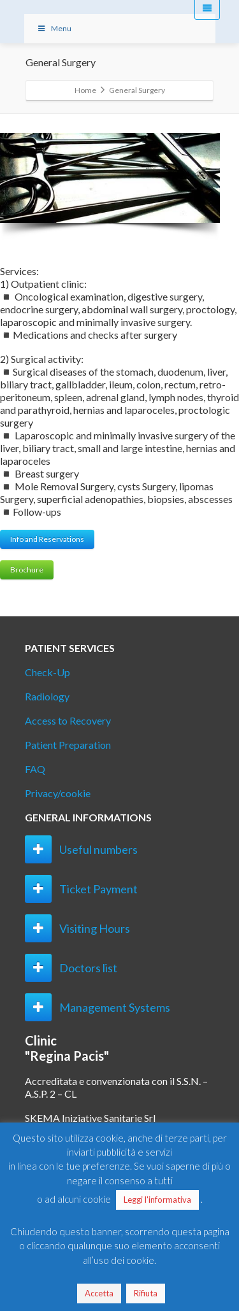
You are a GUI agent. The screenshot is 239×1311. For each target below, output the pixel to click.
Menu (54, 28)
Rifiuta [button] (145, 1293)
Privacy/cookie (58, 793)
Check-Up (47, 672)
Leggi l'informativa (157, 1199)
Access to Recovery (68, 720)
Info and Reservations (47, 539)
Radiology (47, 696)
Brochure (26, 569)
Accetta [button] (99, 1293)
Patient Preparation (68, 745)
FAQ (35, 769)
